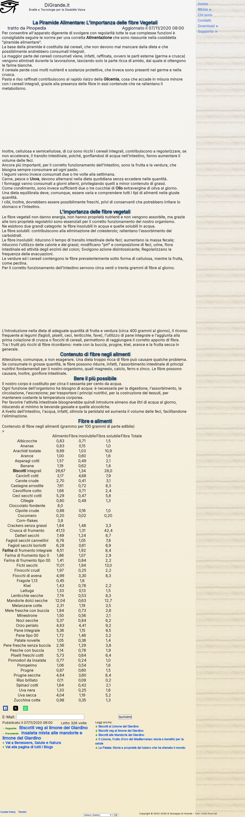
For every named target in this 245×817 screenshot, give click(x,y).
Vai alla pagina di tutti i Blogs (27, 747)
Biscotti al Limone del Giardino (117, 726)
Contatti (204, 20)
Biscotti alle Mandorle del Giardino (119, 735)
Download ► (208, 26)
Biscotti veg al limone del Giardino (45, 727)
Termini (22, 811)
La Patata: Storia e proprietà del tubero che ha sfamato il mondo (140, 747)
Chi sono (205, 15)
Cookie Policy (7, 811)
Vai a (31, 743)
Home (203, 4)
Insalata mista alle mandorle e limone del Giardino (42, 735)
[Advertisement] (108, 119)
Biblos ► (205, 9)
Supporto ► (208, 31)
